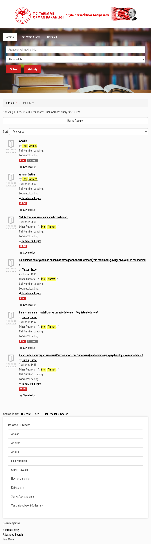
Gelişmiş (32, 69)
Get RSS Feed (30, 414)
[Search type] (75, 59)
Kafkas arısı (17, 487)
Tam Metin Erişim (30, 198)
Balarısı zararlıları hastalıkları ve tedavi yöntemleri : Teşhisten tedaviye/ (58, 312)
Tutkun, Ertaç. (29, 269)
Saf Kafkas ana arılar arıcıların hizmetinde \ (43, 217)
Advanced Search (13, 534)
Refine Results (75, 120)
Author (10, 103)
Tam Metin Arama (30, 37)
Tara (13, 69)
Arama (10, 37)
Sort (5, 131)
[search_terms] (75, 49)
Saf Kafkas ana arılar (23, 496)
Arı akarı (15, 442)
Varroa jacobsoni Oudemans (27, 505)
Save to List (29, 167)
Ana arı (15, 434)
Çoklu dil (52, 37)
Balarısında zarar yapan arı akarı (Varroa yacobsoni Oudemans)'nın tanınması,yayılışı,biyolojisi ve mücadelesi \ (81, 355)
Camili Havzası (19, 469)
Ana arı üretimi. (27, 174)
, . (30, 146)
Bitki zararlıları (19, 460)
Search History (11, 529)
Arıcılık (23, 141)
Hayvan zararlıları (20, 478)
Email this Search (57, 414)
